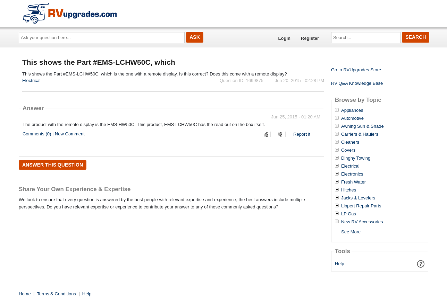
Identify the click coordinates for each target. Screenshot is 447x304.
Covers (348, 150)
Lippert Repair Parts (361, 206)
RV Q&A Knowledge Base (357, 83)
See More (351, 231)
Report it (301, 134)
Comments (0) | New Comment (54, 133)
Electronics (352, 174)
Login (284, 38)
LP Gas (348, 214)
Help (339, 263)
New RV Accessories (362, 222)
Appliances (352, 110)
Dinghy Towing (355, 158)
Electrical (31, 80)
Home (25, 293)
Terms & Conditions (56, 293)
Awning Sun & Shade (362, 126)
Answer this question (52, 165)
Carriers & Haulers (359, 134)
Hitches (348, 190)
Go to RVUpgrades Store (356, 69)
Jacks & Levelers (358, 198)
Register (310, 38)
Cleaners (350, 142)
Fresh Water (353, 182)
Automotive (352, 118)
